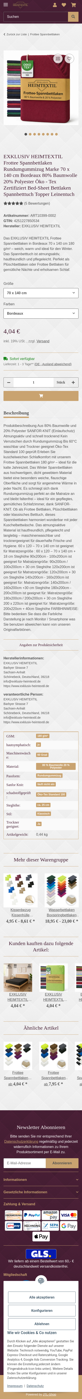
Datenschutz (35, 1386)
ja (38, 744)
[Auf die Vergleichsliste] (58, 58)
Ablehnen (42, 1324)
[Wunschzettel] (63, 5)
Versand (43, 341)
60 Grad (42, 754)
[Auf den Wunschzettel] (69, 58)
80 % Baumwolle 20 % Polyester (56, 766)
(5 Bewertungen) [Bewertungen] (26, 203)
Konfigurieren (41, 1311)
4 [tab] (39, 134)
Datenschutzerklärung (21, 1141)
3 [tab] (34, 134)
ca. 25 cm (43, 804)
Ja (38, 823)
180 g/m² (42, 735)
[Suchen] (35, 17)
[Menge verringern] (9, 382)
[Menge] (34, 382)
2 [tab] (30, 134)
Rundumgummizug (49, 775)
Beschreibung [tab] (16, 413)
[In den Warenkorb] (6, 48)
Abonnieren (62, 1163)
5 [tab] (43, 134)
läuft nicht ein (45, 784)
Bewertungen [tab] (48, 413)
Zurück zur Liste (17, 34)
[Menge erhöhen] (73, 382)
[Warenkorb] (74, 5)
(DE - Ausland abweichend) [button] (53, 364)
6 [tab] (47, 134)
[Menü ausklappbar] (5, 2)
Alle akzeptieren (42, 1297)
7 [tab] (52, 134)
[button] (55, 5)
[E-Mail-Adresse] (24, 1163)
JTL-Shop (49, 1394)
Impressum (15, 1386)
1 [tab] (25, 134)
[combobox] (41, 293)
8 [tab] (56, 134)
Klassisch (43, 813)
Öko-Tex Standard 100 (51, 794)
